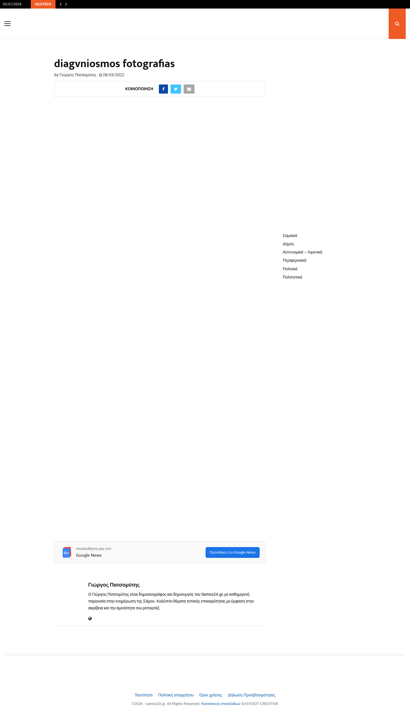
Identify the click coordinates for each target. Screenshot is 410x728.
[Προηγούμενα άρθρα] (60, 4)
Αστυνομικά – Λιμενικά (302, 252)
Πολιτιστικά (292, 277)
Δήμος (288, 244)
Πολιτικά (290, 269)
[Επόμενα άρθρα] (66, 4)
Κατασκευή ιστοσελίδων (222, 704)
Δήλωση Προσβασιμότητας (251, 695)
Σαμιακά (290, 235)
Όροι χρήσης (211, 695)
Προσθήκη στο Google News (233, 552)
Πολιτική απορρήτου (176, 695)
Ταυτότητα (144, 695)
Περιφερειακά (294, 260)
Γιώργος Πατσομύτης (78, 75)
